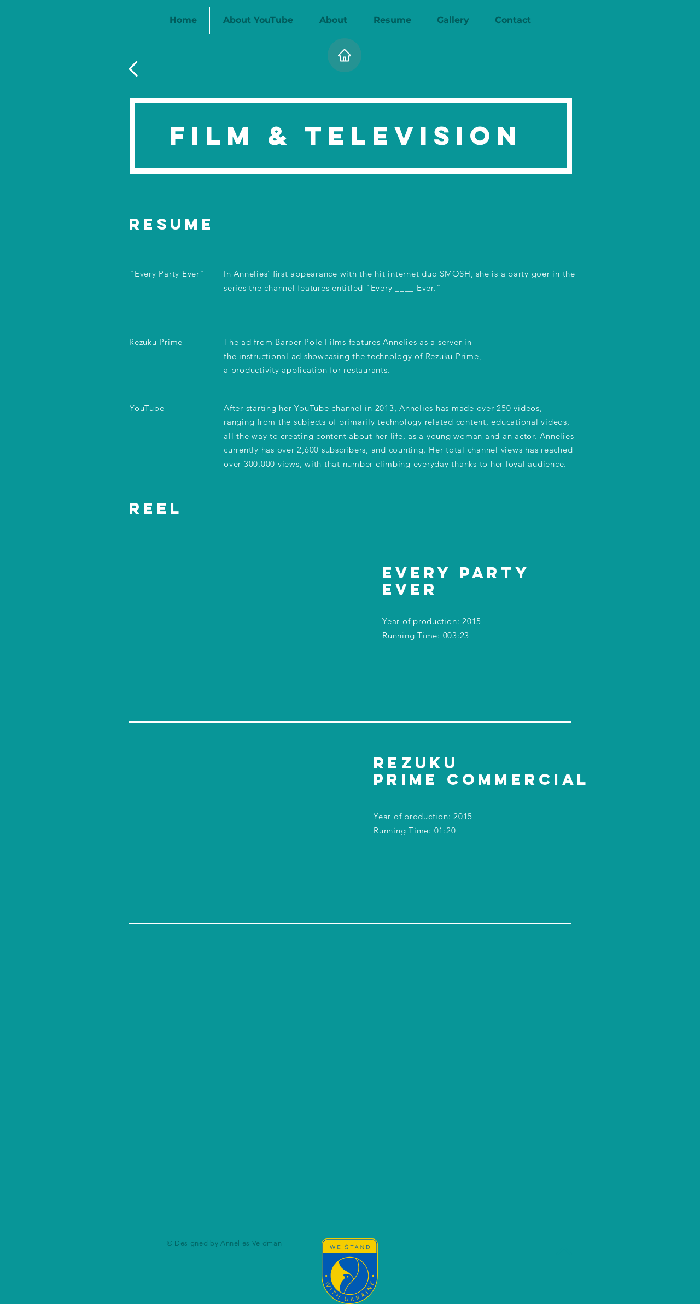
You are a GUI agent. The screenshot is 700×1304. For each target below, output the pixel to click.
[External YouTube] (237, 625)
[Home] (344, 55)
